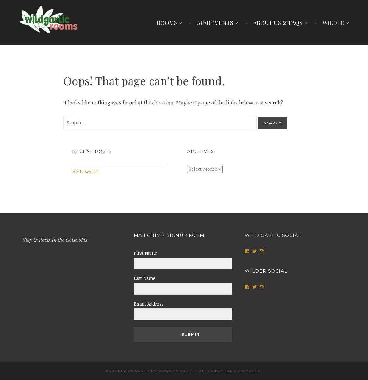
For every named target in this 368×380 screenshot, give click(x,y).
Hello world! (85, 172)
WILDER (333, 23)
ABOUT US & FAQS (278, 23)
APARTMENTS (215, 23)
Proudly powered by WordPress (145, 371)
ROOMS (167, 23)
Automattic (247, 371)
